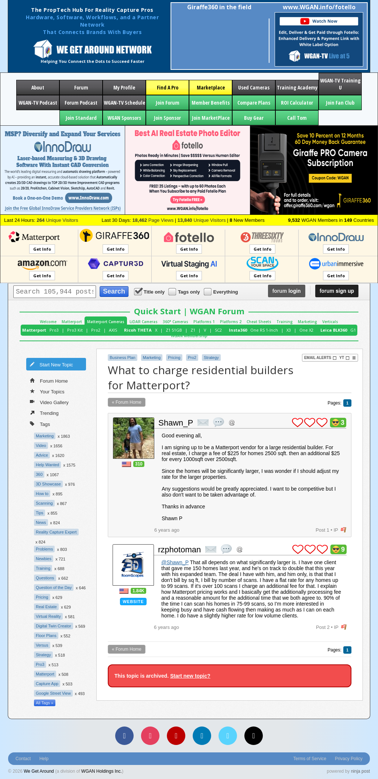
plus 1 (297, 422)
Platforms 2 (230, 321)
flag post (343, 530)
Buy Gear (254, 117)
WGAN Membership (189, 335)
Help (44, 758)
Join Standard (81, 117)
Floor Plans (46, 635)
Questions (45, 578)
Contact (23, 758)
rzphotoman (179, 549)
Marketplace (211, 87)
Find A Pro (167, 87)
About (37, 87)
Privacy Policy (348, 758)
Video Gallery (49, 402)
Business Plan (122, 357)
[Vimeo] (228, 735)
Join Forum (167, 102)
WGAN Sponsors (124, 117)
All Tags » (45, 703)
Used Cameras (253, 87)
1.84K (138, 590)
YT (344, 358)
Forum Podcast (81, 102)
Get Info (42, 249)
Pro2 (95, 330)
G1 (353, 330)
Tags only (184, 291)
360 (39, 474)
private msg (203, 422)
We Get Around (39, 771)
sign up (337, 291)
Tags (40, 423)
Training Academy (297, 87)
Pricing (42, 597)
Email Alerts (320, 358)
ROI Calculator (297, 102)
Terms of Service (309, 758)
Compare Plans (253, 102)
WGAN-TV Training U (340, 84)
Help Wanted (47, 465)
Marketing (307, 321)
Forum (81, 87)
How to (42, 493)
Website (133, 601)
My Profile (124, 87)
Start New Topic (51, 364)
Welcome (48, 321)
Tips (39, 513)
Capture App (47, 683)
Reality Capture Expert (56, 532)
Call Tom (297, 117)
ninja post (360, 771)
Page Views (152, 220)
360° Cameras (175, 321)
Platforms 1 (204, 321)
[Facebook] (124, 735)
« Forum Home (126, 402)
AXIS (113, 330)
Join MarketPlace (211, 117)
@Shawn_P (175, 562)
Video (41, 445)
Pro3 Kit (75, 330)
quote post (218, 422)
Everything (221, 291)
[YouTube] (176, 735)
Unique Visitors (57, 220)
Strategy (43, 655)
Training (284, 321)
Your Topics (47, 391)
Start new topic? (190, 676)
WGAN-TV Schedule (124, 102)
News (41, 522)
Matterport (72, 321)
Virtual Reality (48, 616)
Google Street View (53, 693)
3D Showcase (48, 484)
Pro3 (54, 330)
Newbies (43, 558)
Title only (150, 291)
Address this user (231, 422)
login (286, 291)
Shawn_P (175, 422)
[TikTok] (253, 735)
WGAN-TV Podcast (37, 102)
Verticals (330, 321)
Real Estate (46, 606)
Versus (42, 645)
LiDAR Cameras (144, 321)
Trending (44, 412)
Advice (42, 455)
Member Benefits (211, 102)
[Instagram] (150, 735)
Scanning (44, 503)
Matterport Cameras (105, 321)
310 (138, 464)
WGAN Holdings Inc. (101, 771)
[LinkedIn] (202, 735)
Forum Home (49, 380)
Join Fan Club (340, 102)
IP (336, 530)
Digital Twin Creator (53, 626)
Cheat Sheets (259, 321)
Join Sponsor (167, 117)
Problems (44, 549)
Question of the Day (54, 587)
